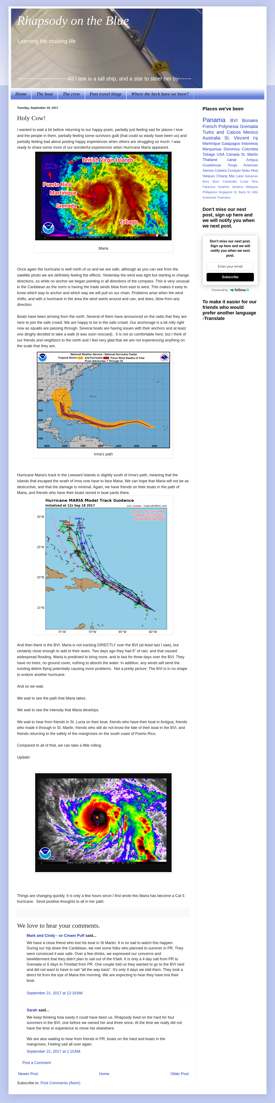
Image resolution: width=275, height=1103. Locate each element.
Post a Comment (36, 1063)
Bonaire (250, 120)
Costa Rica (249, 181)
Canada (232, 154)
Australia (211, 138)
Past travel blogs (106, 93)
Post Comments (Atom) (60, 1083)
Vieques (209, 176)
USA (220, 154)
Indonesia (249, 143)
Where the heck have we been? (160, 93)
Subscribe (230, 277)
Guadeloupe (212, 165)
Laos (239, 176)
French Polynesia (220, 126)
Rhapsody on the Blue (73, 20)
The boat (44, 93)
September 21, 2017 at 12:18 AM (54, 993)
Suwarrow (209, 197)
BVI (234, 120)
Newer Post (28, 1074)
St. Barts (240, 192)
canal (231, 160)
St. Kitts (252, 192)
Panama (214, 120)
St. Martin (249, 154)
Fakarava (209, 187)
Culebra (220, 170)
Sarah (32, 1010)
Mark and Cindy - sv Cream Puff (55, 935)
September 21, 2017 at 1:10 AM (53, 1051)
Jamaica (237, 187)
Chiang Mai (225, 176)
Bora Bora (211, 181)
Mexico (250, 132)
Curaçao (234, 170)
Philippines (210, 192)
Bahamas (251, 176)
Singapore (226, 192)
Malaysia (252, 187)
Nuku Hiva (250, 170)
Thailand (210, 160)
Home (21, 93)
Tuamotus (223, 197)
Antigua (252, 160)
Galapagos (230, 143)
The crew (71, 93)
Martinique (211, 143)
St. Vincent (236, 138)
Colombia (250, 149)
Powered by (230, 290)
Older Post (180, 1074)
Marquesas (212, 149)
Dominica (232, 149)
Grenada (249, 126)
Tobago (209, 154)
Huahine (223, 187)
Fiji (255, 138)
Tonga (232, 165)
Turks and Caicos (222, 132)
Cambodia (230, 181)
